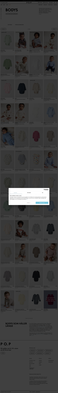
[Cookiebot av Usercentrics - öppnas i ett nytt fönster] (44, 189)
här (26, 199)
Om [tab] (42, 192)
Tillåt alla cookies (42, 202)
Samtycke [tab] (15, 192)
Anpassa (29, 202)
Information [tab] (29, 192)
